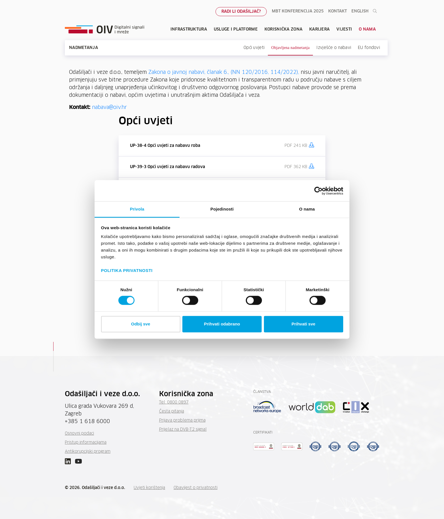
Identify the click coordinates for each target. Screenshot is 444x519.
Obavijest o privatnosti (195, 488)
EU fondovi (369, 48)
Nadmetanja (83, 48)
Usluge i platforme (236, 29)
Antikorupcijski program (87, 452)
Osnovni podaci (79, 434)
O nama (367, 29)
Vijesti (344, 29)
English (359, 11)
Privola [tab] (137, 209)
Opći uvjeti (254, 48)
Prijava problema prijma (182, 421)
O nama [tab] (307, 209)
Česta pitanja (171, 411)
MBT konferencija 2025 (298, 11)
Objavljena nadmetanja (290, 48)
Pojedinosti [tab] (222, 209)
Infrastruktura (188, 29)
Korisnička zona (283, 29)
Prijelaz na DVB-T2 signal (183, 430)
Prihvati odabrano (222, 323)
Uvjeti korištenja (149, 488)
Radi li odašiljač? (241, 12)
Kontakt (337, 11)
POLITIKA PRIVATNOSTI (127, 270)
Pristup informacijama (85, 443)
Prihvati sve (303, 323)
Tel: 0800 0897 (174, 402)
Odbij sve (140, 323)
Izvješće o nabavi (333, 48)
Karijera (319, 29)
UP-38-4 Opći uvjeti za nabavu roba (165, 146)
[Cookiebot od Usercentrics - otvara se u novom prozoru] (318, 190)
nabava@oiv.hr (109, 107)
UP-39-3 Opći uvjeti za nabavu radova (167, 167)
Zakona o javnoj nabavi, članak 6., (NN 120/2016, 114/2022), (223, 72)
